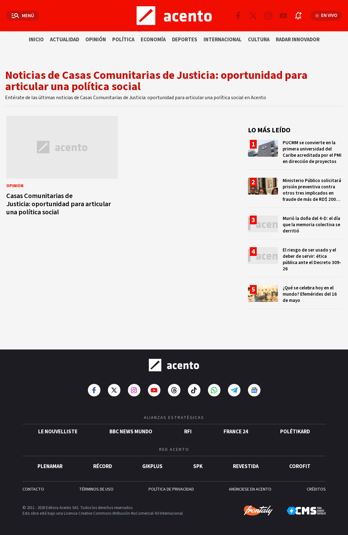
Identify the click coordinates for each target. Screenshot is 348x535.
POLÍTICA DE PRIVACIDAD (171, 489)
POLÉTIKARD (295, 432)
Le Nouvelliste (58, 432)
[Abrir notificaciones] (298, 15)
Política (123, 39)
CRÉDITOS (316, 489)
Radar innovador (298, 39)
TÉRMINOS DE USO (96, 489)
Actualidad (64, 39)
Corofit (299, 466)
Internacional (223, 39)
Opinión (95, 39)
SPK (198, 466)
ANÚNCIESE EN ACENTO (250, 489)
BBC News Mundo (130, 432)
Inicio (36, 39)
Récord (102, 466)
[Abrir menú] (22, 16)
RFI (188, 432)
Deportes (184, 39)
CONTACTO (33, 489)
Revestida (246, 466)
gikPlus (152, 466)
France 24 (236, 432)
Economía (153, 39)
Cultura (259, 39)
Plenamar (50, 466)
